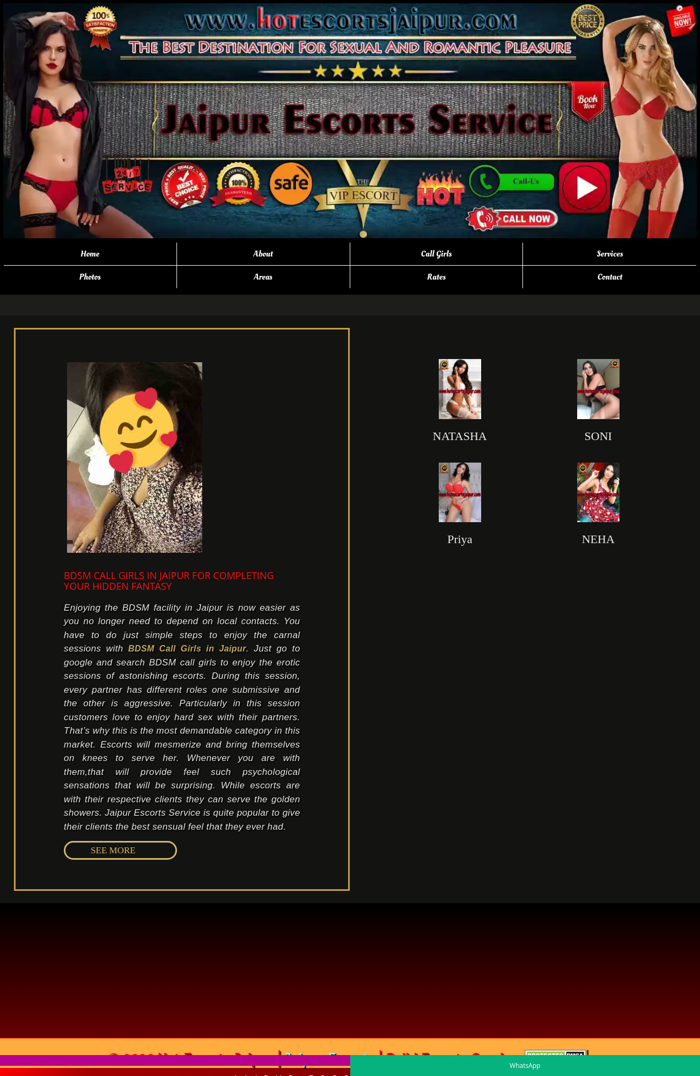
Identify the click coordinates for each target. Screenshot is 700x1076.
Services (609, 254)
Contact (610, 277)
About (262, 254)
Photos (89, 277)
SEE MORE (113, 850)
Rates (436, 277)
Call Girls (436, 254)
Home (89, 254)
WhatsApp (525, 1065)
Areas (263, 277)
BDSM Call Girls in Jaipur (187, 648)
